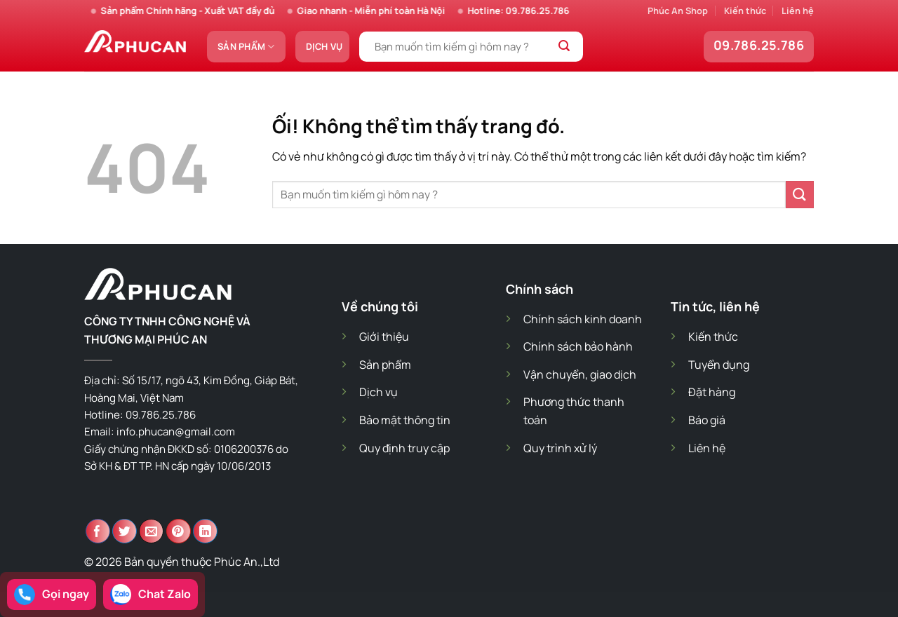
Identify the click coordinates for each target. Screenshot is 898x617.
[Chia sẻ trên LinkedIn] (205, 531)
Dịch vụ (324, 46)
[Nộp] (564, 47)
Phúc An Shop (678, 10)
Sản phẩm (246, 46)
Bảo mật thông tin (404, 420)
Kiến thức (745, 10)
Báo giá (706, 420)
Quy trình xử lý (560, 448)
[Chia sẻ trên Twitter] (124, 531)
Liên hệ (798, 10)
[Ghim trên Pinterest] (178, 531)
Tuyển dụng (718, 364)
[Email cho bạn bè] (151, 531)
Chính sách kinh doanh (582, 319)
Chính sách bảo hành (578, 346)
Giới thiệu (384, 336)
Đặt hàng (711, 392)
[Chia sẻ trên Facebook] (98, 531)
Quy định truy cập (404, 448)
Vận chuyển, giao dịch (579, 374)
